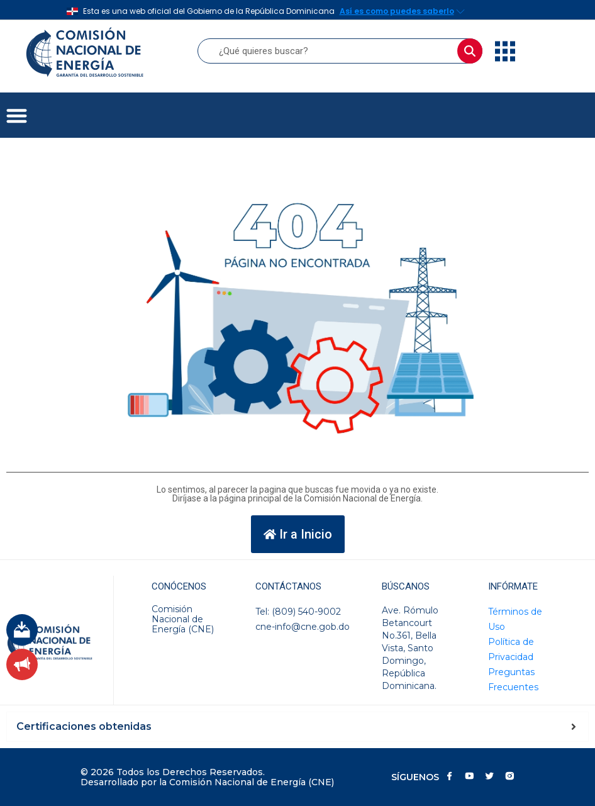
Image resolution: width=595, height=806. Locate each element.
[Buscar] (469, 51)
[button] (16, 115)
